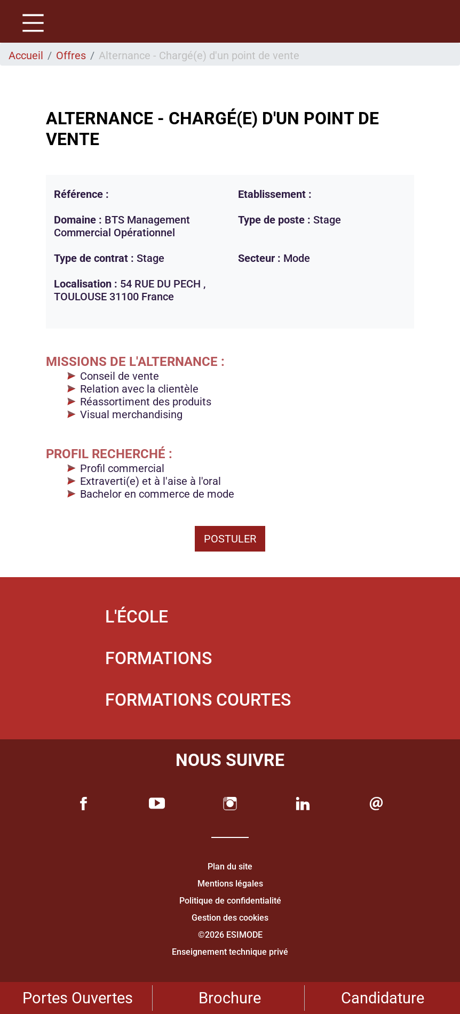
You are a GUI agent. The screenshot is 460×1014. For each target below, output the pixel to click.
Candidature (382, 998)
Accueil (26, 55)
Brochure (230, 998)
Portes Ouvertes (77, 998)
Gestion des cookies (230, 918)
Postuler (230, 538)
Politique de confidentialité (230, 901)
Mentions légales (230, 884)
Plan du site (230, 866)
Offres (71, 55)
